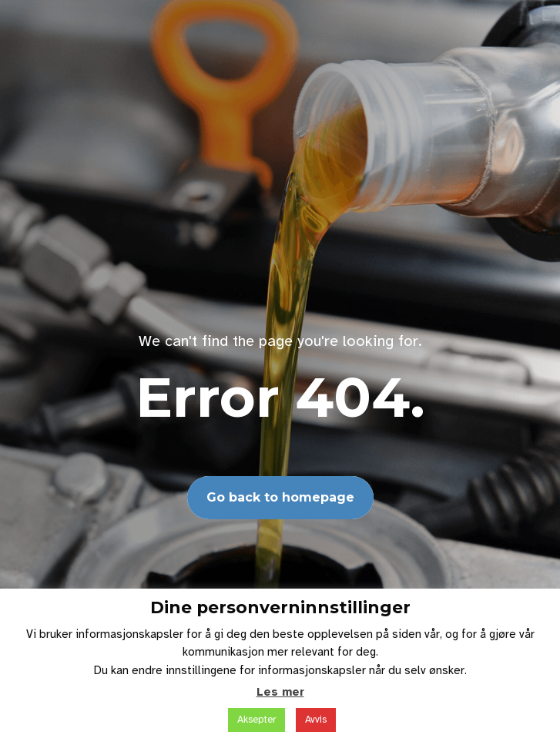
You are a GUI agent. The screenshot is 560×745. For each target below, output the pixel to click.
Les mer (280, 692)
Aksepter (256, 719)
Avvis (316, 719)
